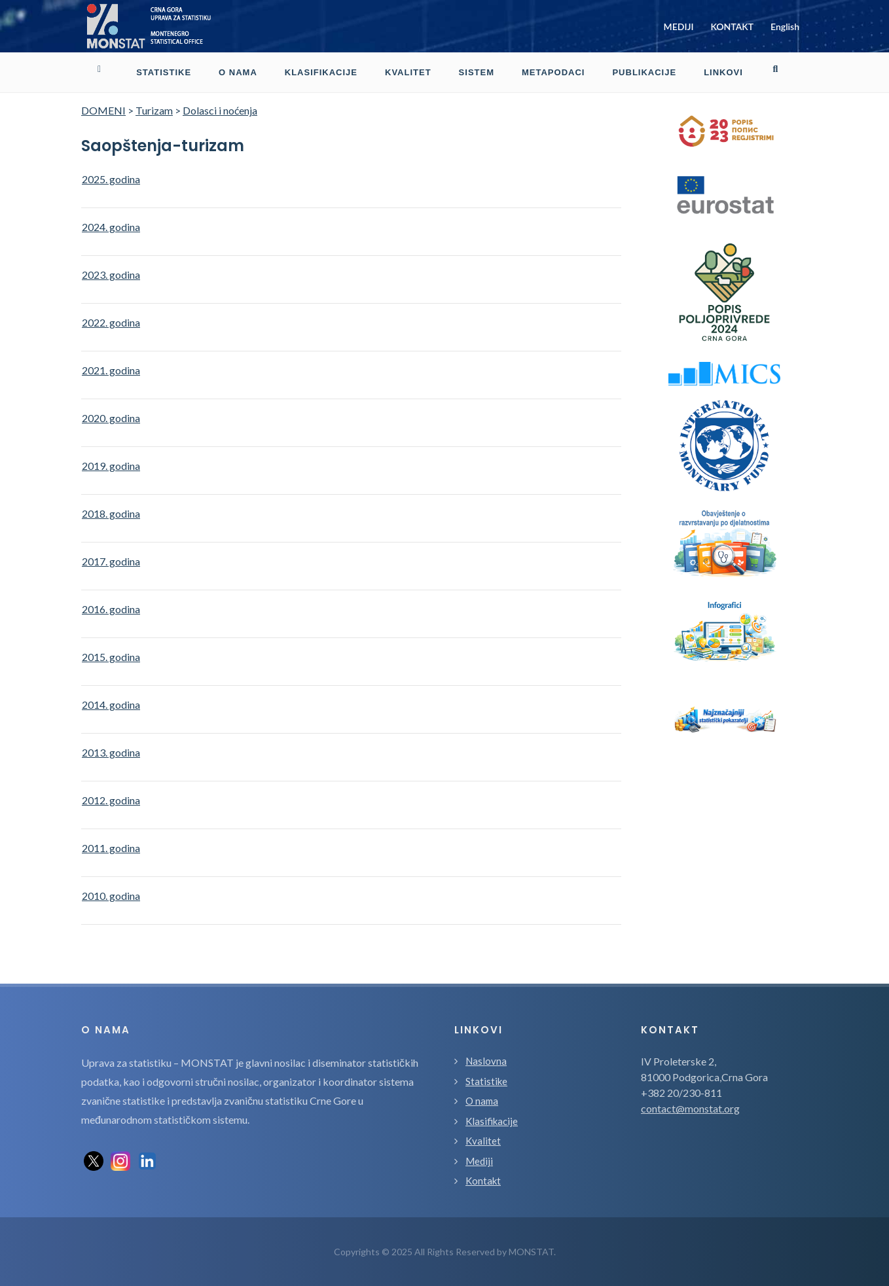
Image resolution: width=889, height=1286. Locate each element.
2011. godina (111, 848)
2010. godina (111, 895)
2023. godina (111, 274)
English (785, 26)
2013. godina (111, 752)
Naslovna (486, 1061)
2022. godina (111, 322)
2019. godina (111, 465)
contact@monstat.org (690, 1108)
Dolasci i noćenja (220, 110)
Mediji (479, 1161)
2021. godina (111, 370)
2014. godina (111, 704)
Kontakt (483, 1181)
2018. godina (111, 513)
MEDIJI (679, 26)
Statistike (486, 1081)
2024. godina (111, 227)
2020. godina (111, 418)
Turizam (154, 110)
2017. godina (111, 561)
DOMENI (103, 110)
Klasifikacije (491, 1121)
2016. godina (111, 609)
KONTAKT (731, 26)
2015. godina (111, 657)
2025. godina (111, 179)
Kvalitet (483, 1141)
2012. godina (111, 800)
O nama (481, 1101)
